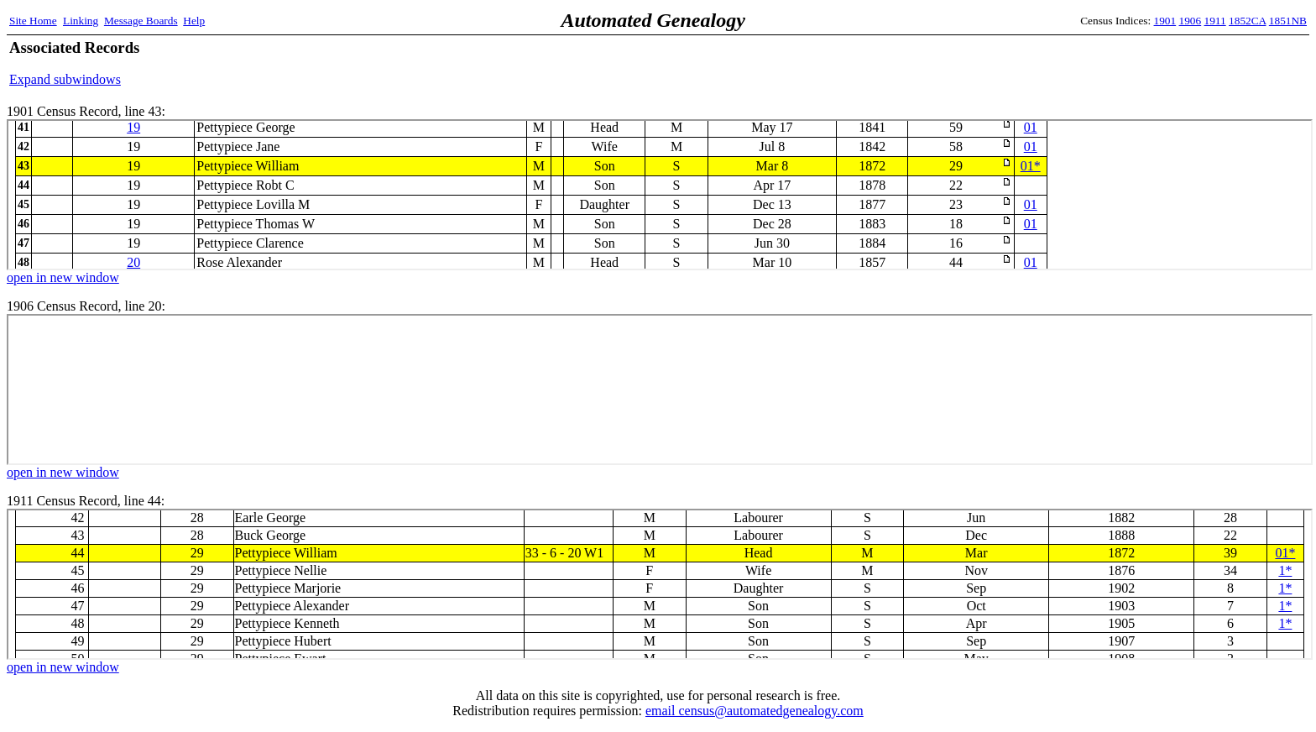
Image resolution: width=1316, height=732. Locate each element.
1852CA (1247, 20)
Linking (80, 20)
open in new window (63, 277)
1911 (1215, 20)
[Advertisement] (1110, 63)
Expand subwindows (65, 79)
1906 (1190, 20)
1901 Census (660, 194)
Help (194, 20)
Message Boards (141, 20)
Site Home (33, 20)
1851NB (1288, 20)
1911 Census (660, 584)
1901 (1165, 20)
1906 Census (660, 389)
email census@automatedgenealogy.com (754, 710)
